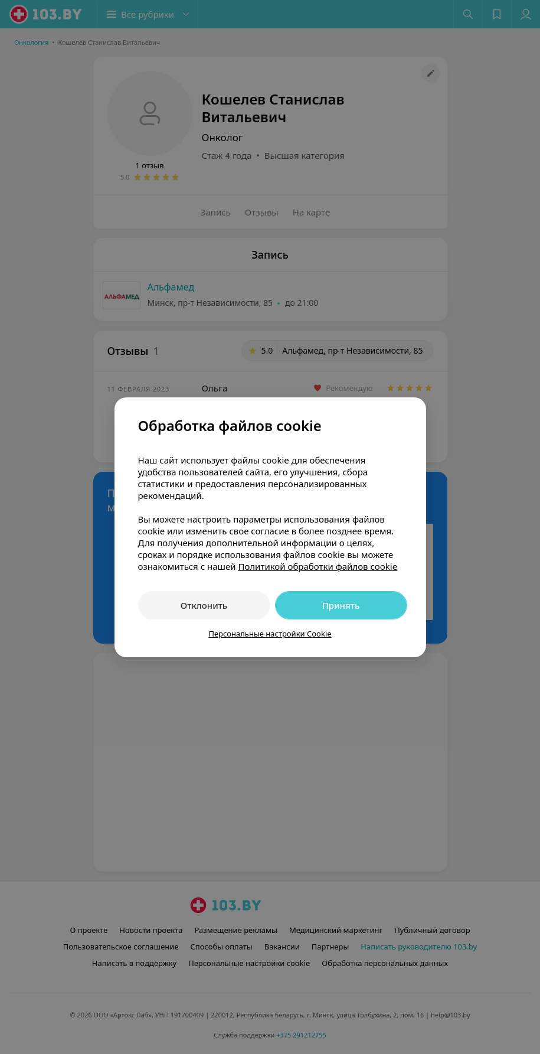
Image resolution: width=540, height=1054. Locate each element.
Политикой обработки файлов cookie (317, 566)
